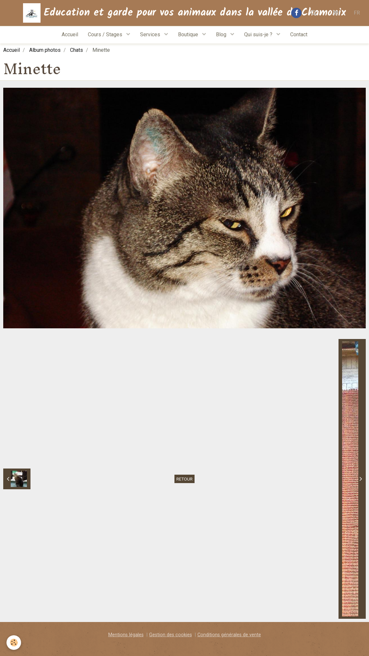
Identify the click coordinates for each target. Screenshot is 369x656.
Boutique (188, 34)
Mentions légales (126, 635)
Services (150, 34)
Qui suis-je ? (259, 34)
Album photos (45, 50)
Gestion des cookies (170, 635)
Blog (222, 34)
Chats (76, 50)
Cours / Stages (106, 34)
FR (357, 13)
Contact (298, 34)
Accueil (70, 34)
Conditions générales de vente (229, 635)
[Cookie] (13, 642)
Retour (184, 478)
